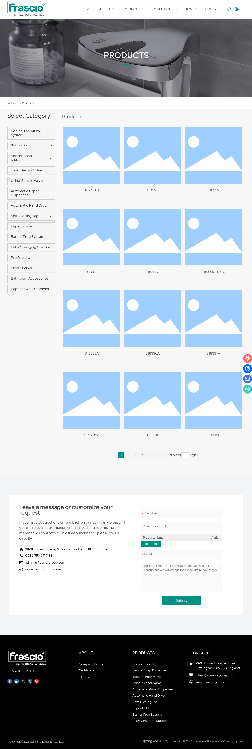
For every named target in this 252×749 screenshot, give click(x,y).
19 (156, 455)
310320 (152, 190)
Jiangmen (236, 741)
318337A (213, 354)
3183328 (213, 435)
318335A (92, 354)
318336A (152, 354)
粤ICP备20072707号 (155, 741)
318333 (92, 272)
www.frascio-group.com (43, 569)
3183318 (152, 435)
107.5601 (92, 190)
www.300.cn (220, 741)
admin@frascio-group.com (45, 562)
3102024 (91, 435)
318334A (152, 272)
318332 (213, 190)
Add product (151, 544)
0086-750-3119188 (39, 555)
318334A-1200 (213, 272)
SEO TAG (188, 741)
